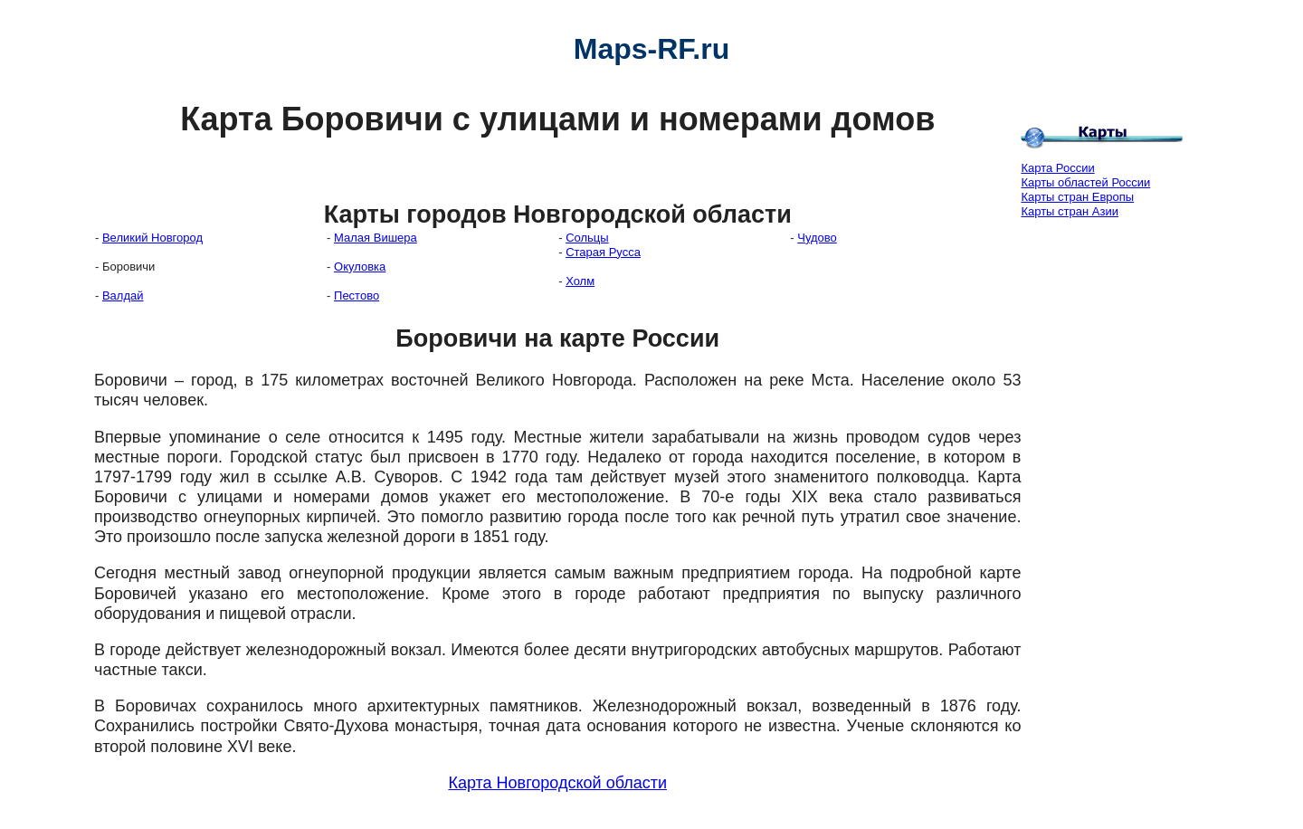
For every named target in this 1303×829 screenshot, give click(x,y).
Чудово (817, 237)
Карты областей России (1085, 182)
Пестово (356, 295)
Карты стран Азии (1069, 211)
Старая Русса (603, 252)
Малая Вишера (375, 237)
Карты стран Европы (1077, 197)
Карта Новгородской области (557, 783)
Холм (580, 281)
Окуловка (359, 266)
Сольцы (587, 237)
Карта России (1057, 168)
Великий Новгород (152, 237)
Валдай (123, 295)
